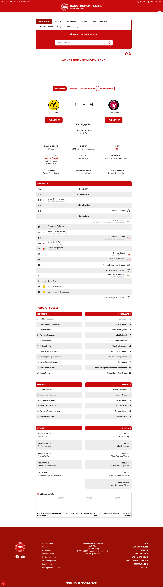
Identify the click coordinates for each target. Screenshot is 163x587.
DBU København (140, 557)
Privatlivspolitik (49, 561)
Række (83, 146)
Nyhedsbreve (47, 543)
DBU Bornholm (140, 547)
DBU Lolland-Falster (137, 561)
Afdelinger (46, 550)
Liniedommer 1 (83, 171)
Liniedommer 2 (116, 171)
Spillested (51, 156)
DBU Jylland (141, 554)
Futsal (144, 568)
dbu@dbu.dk (94, 554)
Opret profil (154, 2)
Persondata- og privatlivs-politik (81, 583)
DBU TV (12, 2)
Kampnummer (51, 146)
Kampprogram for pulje (82, 89)
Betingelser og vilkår (51, 568)
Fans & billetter (24, 2)
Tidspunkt (116, 156)
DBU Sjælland (141, 564)
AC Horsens (54, 112)
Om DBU (4, 2)
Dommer (51, 171)
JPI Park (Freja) (51, 158)
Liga (116, 149)
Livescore (72, 27)
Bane (83, 156)
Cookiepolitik (47, 564)
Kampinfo (60, 89)
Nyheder (45, 547)
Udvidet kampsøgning (50, 27)
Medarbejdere (48, 554)
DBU (146, 543)
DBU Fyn (144, 550)
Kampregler (106, 89)
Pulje (116, 146)
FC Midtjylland (114, 112)
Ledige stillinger (49, 557)
